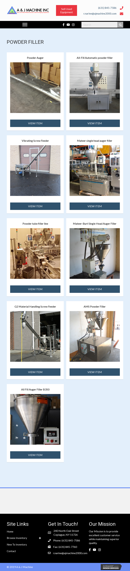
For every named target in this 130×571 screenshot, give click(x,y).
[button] (35, 123)
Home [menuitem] (10, 531)
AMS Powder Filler (95, 306)
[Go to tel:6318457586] (98, 7)
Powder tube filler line (35, 223)
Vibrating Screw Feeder (35, 140)
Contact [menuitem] (11, 551)
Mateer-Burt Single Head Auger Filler (94, 223)
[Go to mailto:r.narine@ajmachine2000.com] (98, 13)
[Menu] (25, 25)
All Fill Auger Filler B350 (35, 389)
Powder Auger (35, 57)
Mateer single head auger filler (94, 140)
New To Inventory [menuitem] (17, 544)
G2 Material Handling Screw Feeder (35, 306)
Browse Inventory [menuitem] (17, 537)
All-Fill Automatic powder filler (95, 57)
